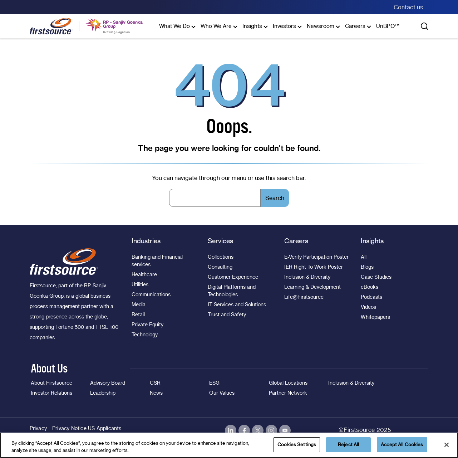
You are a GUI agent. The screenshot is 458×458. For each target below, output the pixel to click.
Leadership (102, 393)
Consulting (220, 267)
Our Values (222, 393)
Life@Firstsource (304, 297)
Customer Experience (233, 277)
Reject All (348, 444)
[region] (229, 445)
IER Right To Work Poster (313, 267)
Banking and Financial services (157, 261)
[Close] (446, 445)
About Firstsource (51, 383)
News (156, 393)
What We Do (174, 26)
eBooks (369, 287)
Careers (355, 26)
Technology (145, 334)
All (363, 257)
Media (139, 304)
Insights (252, 26)
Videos (368, 307)
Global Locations (288, 383)
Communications (151, 294)
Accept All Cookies (402, 444)
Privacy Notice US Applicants (87, 428)
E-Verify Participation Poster (316, 257)
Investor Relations (51, 393)
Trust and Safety (227, 314)
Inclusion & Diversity (307, 277)
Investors (284, 26)
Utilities (140, 284)
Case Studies (376, 277)
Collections (220, 257)
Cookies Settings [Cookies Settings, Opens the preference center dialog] (296, 444)
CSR (155, 383)
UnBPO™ (387, 26)
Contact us (408, 7)
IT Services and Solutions (237, 304)
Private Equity (147, 324)
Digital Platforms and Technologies (232, 291)
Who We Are (216, 26)
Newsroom (320, 26)
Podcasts (371, 297)
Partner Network (288, 393)
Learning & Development (312, 287)
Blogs (367, 267)
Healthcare (144, 274)
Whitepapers (375, 317)
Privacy (38, 428)
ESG (214, 383)
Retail (138, 314)
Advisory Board (107, 383)
